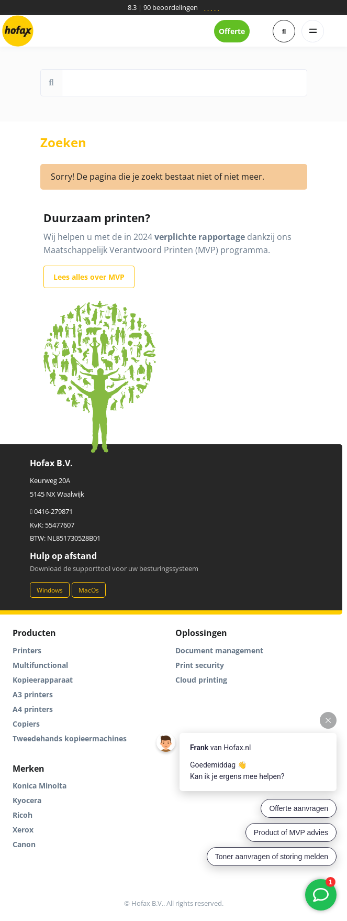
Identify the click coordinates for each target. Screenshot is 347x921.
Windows (50, 590)
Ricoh (22, 815)
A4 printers (33, 709)
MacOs (89, 590)
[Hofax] (17, 30)
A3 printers (33, 694)
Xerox (23, 830)
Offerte (232, 31)
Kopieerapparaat (43, 680)
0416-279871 (51, 511)
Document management (219, 650)
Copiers (26, 724)
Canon (24, 844)
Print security (199, 665)
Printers (27, 650)
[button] (284, 31)
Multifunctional (40, 665)
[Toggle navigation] (312, 31)
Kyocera (27, 800)
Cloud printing (201, 680)
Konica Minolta (39, 786)
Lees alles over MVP (89, 277)
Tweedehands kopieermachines (70, 738)
